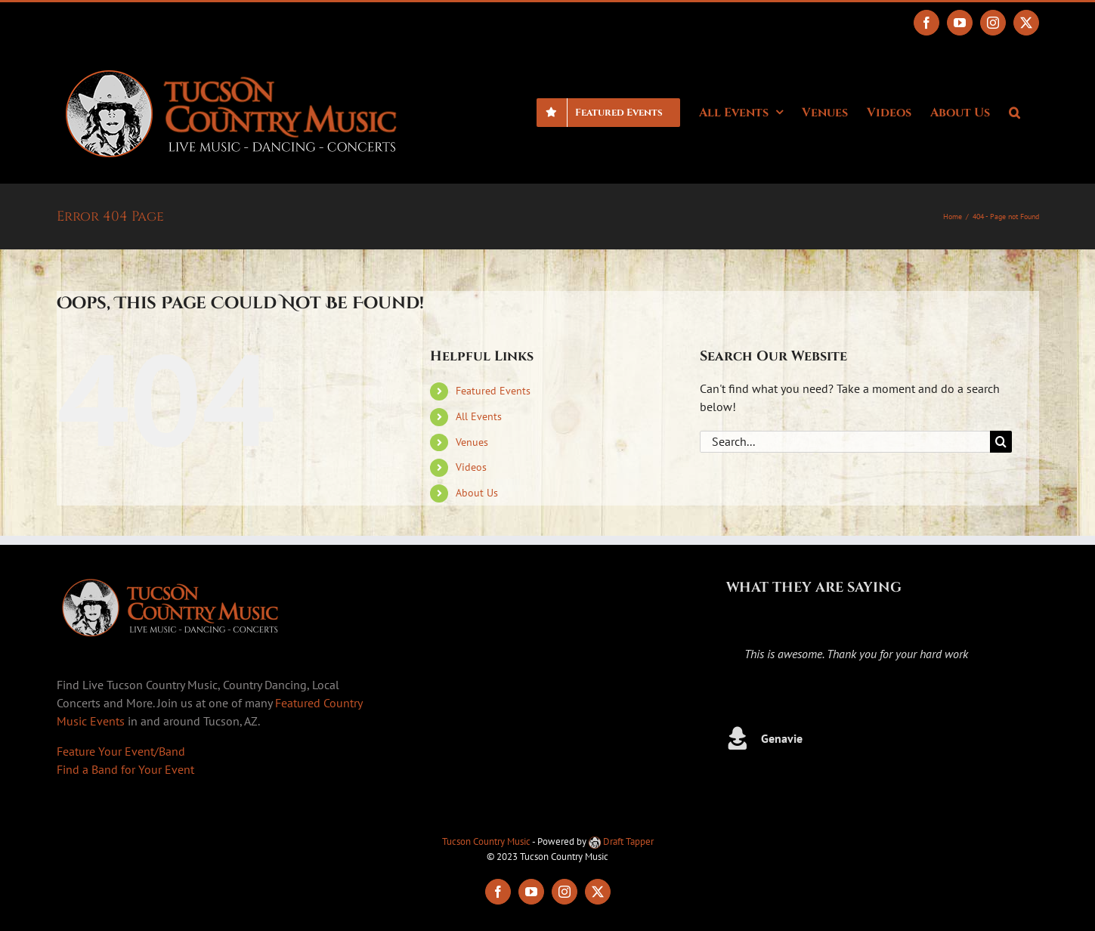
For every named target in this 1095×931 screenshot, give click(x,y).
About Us (477, 493)
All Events (479, 416)
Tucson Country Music (486, 841)
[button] (1014, 111)
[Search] (1001, 442)
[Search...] (845, 442)
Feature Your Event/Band (121, 751)
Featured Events (493, 390)
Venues (472, 442)
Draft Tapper (621, 841)
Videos (471, 467)
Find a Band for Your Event (125, 769)
